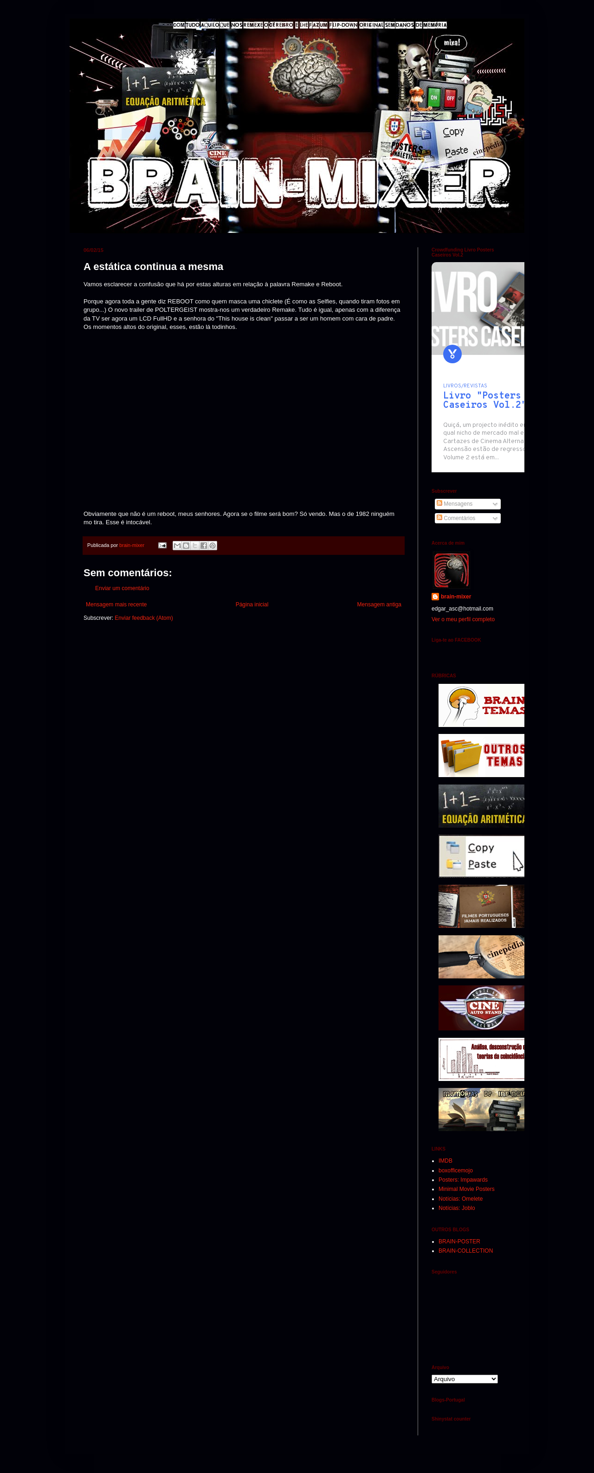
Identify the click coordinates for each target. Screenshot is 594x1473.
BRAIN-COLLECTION (466, 1251)
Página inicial (252, 604)
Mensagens (454, 504)
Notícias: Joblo (457, 1208)
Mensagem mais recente (116, 604)
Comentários (456, 518)
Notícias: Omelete (461, 1199)
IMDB (445, 1161)
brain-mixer (456, 596)
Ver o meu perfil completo (463, 619)
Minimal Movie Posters (467, 1189)
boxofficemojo (456, 1170)
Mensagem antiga (379, 604)
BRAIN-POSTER (459, 1241)
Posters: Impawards (463, 1180)
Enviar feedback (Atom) (144, 618)
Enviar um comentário (122, 588)
